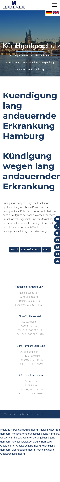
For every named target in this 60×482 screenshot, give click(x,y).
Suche (25, 421)
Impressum (37, 421)
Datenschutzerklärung (28, 424)
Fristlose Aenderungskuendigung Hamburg (35, 433)
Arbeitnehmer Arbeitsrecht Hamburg (20, 445)
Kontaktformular (30, 249)
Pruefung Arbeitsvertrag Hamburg (19, 429)
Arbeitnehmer (41, 55)
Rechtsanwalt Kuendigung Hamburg (31, 441)
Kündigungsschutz (16, 62)
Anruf (46, 249)
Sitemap (16, 421)
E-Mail (14, 249)
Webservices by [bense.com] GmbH (23, 414)
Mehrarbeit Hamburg (23, 449)
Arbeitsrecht (25, 55)
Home (13, 55)
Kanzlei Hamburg (9, 437)
